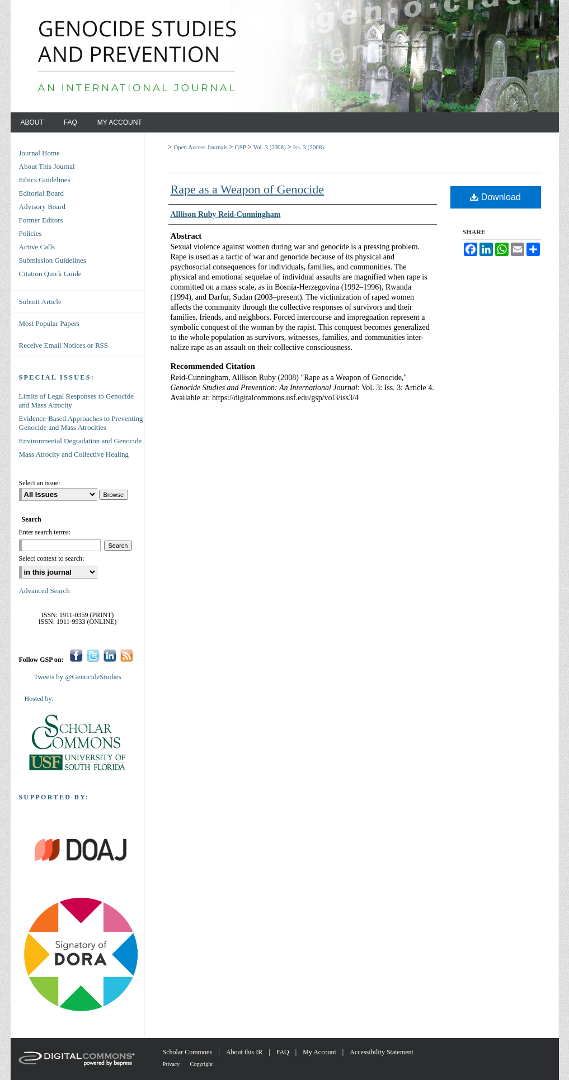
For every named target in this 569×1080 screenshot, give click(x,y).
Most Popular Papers (49, 323)
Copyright (201, 1064)
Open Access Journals (200, 147)
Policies (30, 233)
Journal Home (39, 153)
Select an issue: (39, 483)
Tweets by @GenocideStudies (77, 676)
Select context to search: (51, 558)
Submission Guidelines (52, 260)
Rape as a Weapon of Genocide (248, 189)
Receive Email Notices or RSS (64, 345)
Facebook (76, 655)
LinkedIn (110, 655)
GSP (240, 147)
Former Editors (41, 220)
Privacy (172, 1064)
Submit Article (40, 301)
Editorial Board (41, 193)
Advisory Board (42, 206)
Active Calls (37, 247)
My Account (320, 1052)
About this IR (245, 1052)
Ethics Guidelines (44, 180)
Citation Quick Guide (50, 273)
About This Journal (47, 166)
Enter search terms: (45, 532)
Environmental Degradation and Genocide (80, 441)
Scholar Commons (188, 1052)
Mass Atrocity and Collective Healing (74, 454)
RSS (126, 655)
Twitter (93, 655)
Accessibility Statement (381, 1052)
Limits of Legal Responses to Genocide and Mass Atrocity (76, 400)
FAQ (283, 1052)
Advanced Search (44, 590)
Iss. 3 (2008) (308, 147)
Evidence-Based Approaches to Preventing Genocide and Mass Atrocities (81, 423)
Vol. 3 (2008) (269, 147)
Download (495, 197)
